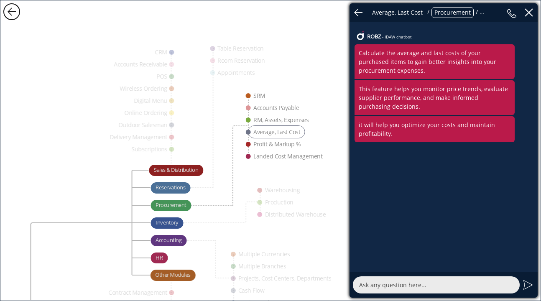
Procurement (452, 12)
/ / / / (435, 12)
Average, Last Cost (397, 12)
